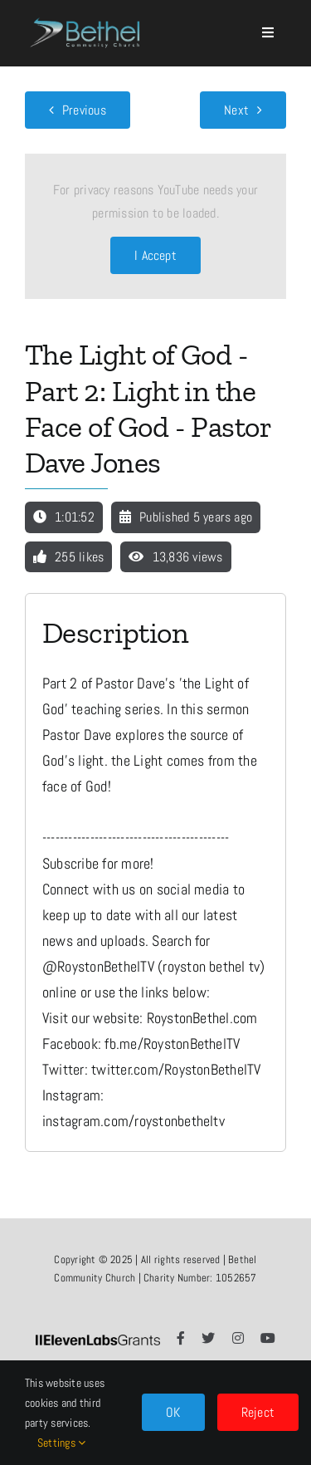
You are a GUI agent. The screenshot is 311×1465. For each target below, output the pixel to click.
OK (173, 1412)
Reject (258, 1412)
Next (236, 110)
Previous (84, 110)
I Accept (155, 255)
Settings (61, 1442)
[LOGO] (86, 13)
